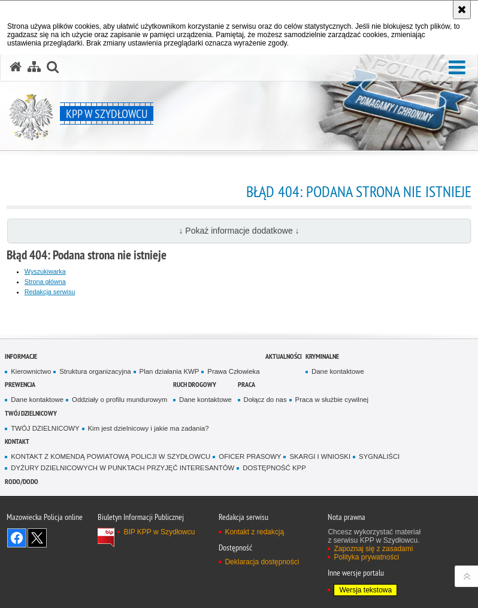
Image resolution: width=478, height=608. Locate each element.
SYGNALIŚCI (379, 456)
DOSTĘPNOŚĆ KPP (274, 467)
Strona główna (45, 281)
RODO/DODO (21, 481)
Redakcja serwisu (50, 291)
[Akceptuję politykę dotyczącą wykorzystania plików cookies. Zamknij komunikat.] (462, 9)
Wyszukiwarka (45, 271)
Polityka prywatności (366, 557)
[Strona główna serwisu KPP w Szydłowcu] (16, 67)
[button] (457, 68)
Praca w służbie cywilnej (331, 399)
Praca (246, 384)
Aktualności (283, 356)
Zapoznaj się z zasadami (373, 549)
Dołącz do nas (265, 399)
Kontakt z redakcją (254, 532)
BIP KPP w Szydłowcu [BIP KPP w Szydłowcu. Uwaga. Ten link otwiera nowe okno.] (159, 532)
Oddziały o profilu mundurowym (119, 399)
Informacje (21, 356)
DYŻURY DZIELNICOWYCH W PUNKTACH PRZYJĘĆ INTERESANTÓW (122, 467)
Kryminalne (322, 356)
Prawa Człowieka (233, 371)
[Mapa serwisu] (34, 67)
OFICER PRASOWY (250, 456)
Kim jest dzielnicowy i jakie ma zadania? (148, 428)
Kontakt (17, 441)
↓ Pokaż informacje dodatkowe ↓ (239, 230)
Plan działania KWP (169, 371)
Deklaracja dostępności (262, 562)
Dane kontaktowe (337, 371)
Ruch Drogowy (194, 384)
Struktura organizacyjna (95, 371)
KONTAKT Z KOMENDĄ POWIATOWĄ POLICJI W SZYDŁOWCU (110, 456)
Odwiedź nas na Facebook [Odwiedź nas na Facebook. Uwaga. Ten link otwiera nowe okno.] (16, 537)
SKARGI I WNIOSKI (319, 456)
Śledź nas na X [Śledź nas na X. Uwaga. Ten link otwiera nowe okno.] (37, 537)
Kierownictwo (31, 371)
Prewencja (20, 384)
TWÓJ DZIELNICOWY (31, 413)
